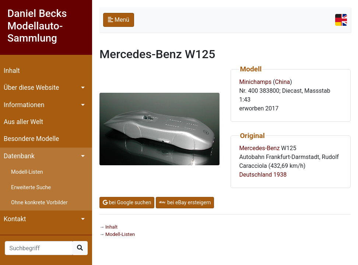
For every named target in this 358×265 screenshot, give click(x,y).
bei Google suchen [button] (127, 202)
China (282, 81)
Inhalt (12, 70)
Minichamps (255, 81)
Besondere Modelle (31, 138)
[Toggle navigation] (341, 20)
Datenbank (19, 156)
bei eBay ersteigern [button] (185, 202)
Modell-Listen (27, 172)
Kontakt (15, 219)
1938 (280, 174)
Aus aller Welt (23, 122)
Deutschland (255, 174)
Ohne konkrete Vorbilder (39, 202)
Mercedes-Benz (259, 148)
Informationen (24, 105)
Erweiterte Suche (31, 187)
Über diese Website (31, 87)
